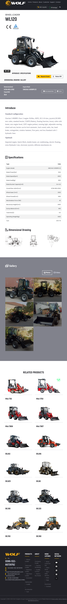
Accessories (28, 589)
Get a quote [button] (42, 7)
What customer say (48, 563)
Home (30, 2)
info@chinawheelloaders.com (14, 572)
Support (52, 2)
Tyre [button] (59, 91)
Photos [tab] (47, 272)
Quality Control (37, 570)
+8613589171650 (10, 576)
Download (48, 584)
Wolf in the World (38, 575)
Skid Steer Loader (28, 575)
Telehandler (28, 582)
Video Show (47, 568)
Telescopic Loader (28, 566)
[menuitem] (30, 2)
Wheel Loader (27, 560)
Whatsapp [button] (53, 7)
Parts (47, 578)
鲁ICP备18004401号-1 (33, 600)
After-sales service (47, 573)
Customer (46, 2)
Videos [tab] (57, 272)
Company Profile (38, 562)
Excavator (29, 578)
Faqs (47, 580)
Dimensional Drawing (12, 80)
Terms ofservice (63, 599)
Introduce (16, 73)
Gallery (23, 80)
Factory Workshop (38, 566)
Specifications (25, 73)
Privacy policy (54, 599)
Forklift (28, 584)
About (40, 2)
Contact (58, 2)
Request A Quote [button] (44, 76)
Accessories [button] (48, 91)
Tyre (27, 592)
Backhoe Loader (28, 570)
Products (35, 2)
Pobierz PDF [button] (57, 76)
